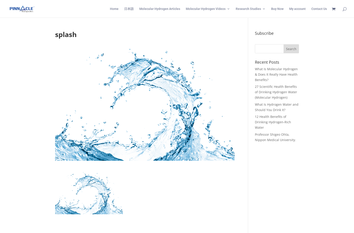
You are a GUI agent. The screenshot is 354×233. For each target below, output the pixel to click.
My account (297, 9)
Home (114, 9)
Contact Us (319, 9)
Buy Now (277, 9)
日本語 (129, 9)
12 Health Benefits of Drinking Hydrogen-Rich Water (273, 122)
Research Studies (248, 9)
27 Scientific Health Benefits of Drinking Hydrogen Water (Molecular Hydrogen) (276, 92)
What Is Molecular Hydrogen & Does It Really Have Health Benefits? (276, 74)
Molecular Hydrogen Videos (206, 9)
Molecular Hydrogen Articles (159, 9)
